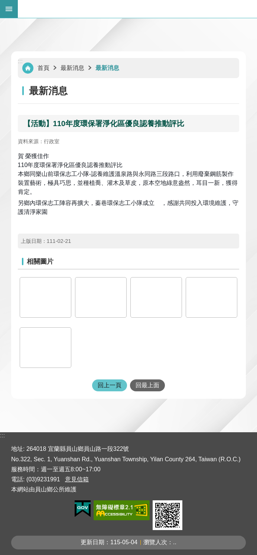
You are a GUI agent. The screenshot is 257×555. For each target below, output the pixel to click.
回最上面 (147, 385)
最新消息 (72, 68)
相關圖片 (40, 261)
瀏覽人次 (155, 542)
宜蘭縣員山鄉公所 (137, 9)
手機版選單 (9, 9)
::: (20, 61)
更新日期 (92, 542)
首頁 (43, 68)
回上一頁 (109, 385)
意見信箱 (77, 479)
